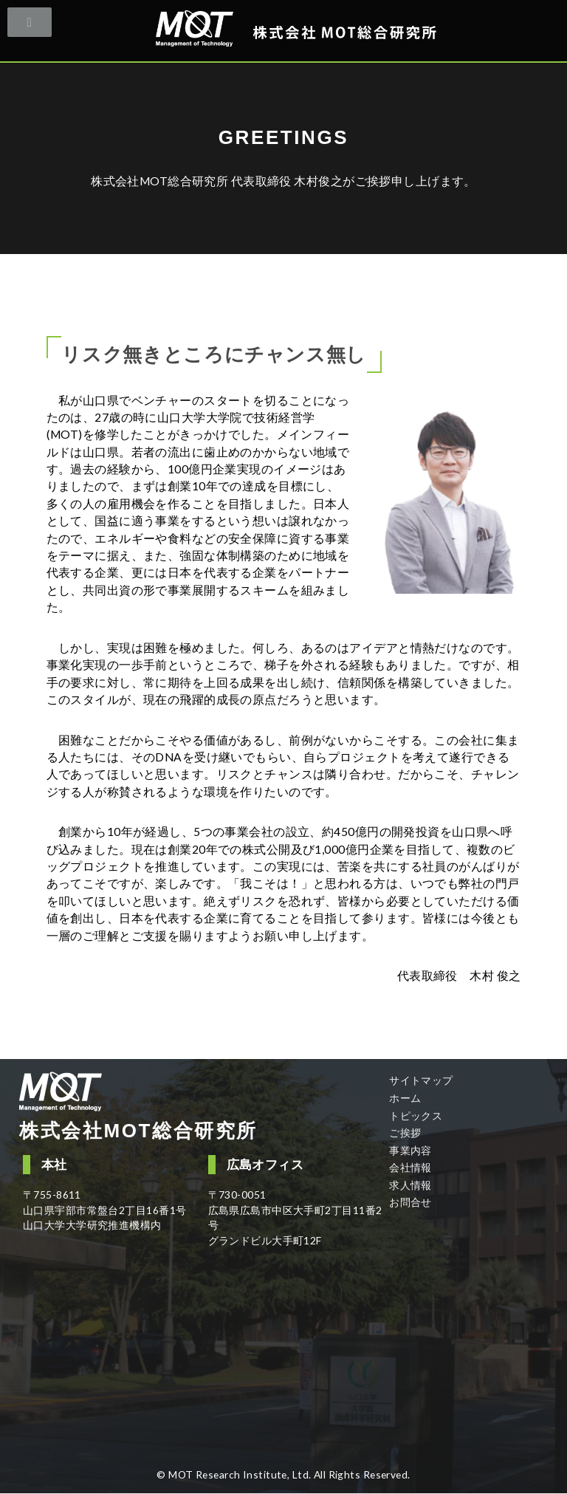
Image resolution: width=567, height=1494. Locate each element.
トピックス (415, 1115)
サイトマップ (421, 1080)
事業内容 (410, 1150)
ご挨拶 (405, 1132)
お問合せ (410, 1202)
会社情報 (410, 1167)
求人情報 (410, 1185)
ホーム (405, 1098)
